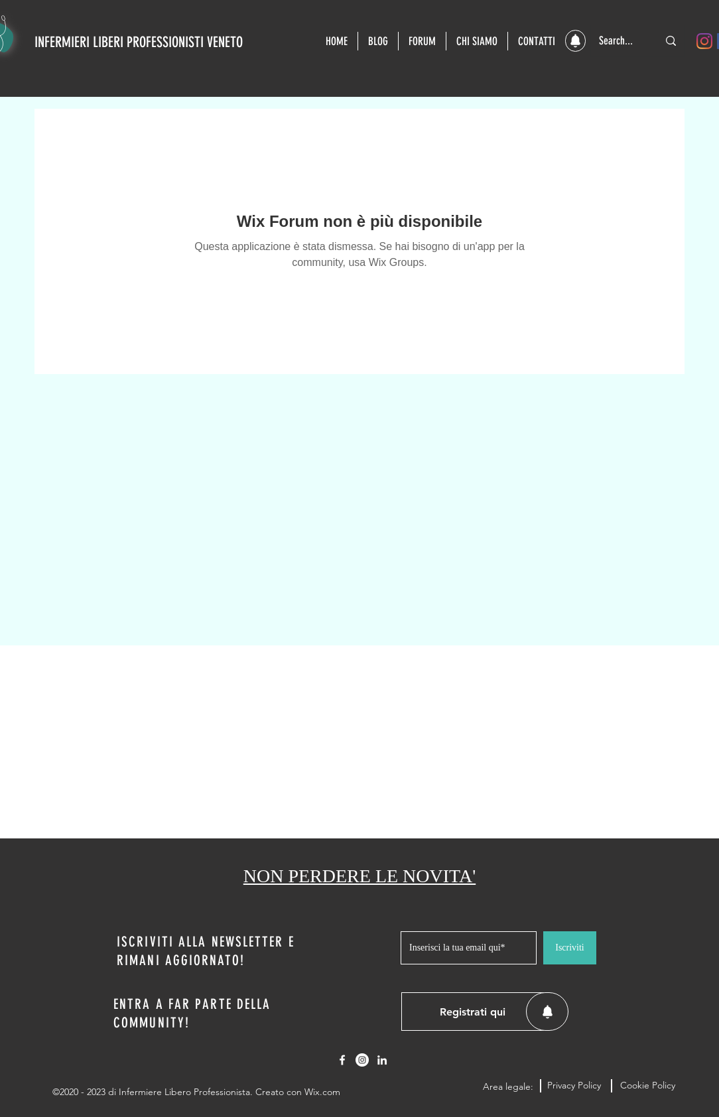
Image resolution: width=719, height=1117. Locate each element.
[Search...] (618, 40)
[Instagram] (704, 41)
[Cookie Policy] (647, 1086)
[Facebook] (342, 1060)
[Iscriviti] (569, 947)
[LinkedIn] (382, 1060)
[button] (575, 41)
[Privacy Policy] (574, 1086)
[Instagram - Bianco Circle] (362, 1060)
